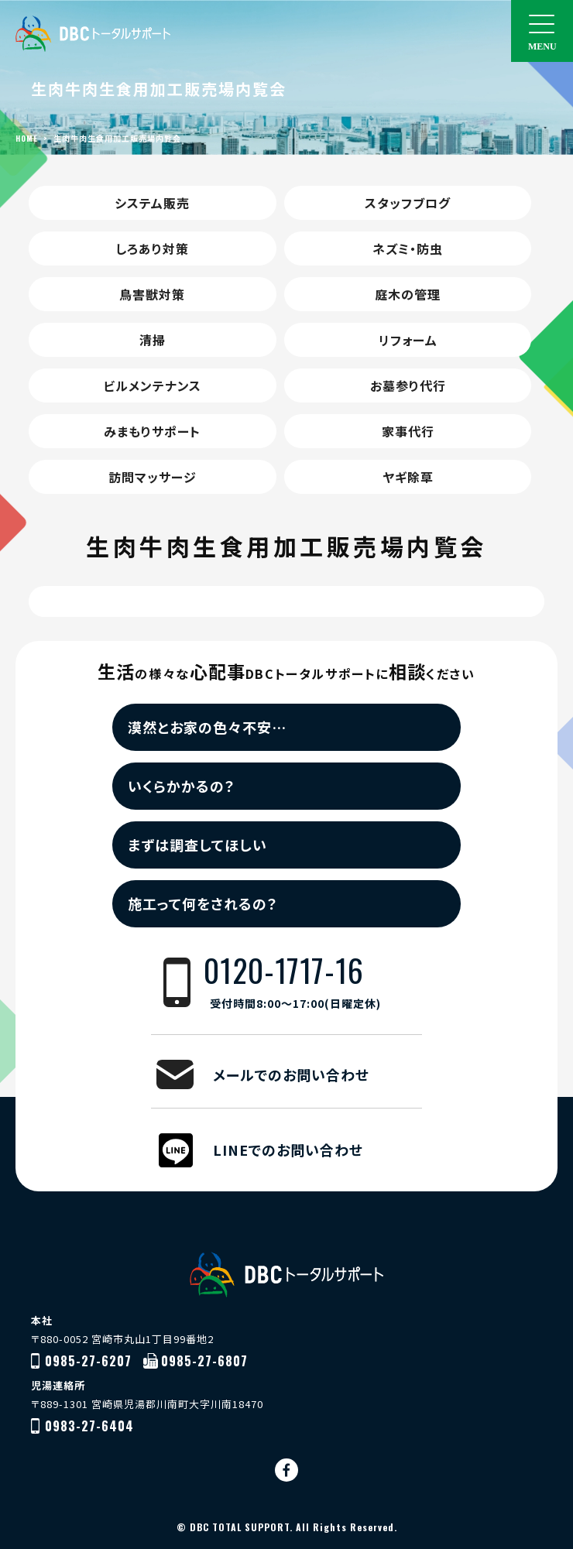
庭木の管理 (408, 294)
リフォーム (408, 340)
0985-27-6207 (88, 1361)
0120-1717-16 (313, 982)
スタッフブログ (408, 203)
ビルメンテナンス (152, 385)
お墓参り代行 (408, 385)
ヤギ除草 (408, 477)
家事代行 (408, 431)
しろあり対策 (152, 248)
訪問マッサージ (152, 477)
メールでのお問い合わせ (291, 1074)
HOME (26, 138)
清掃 (152, 340)
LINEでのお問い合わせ (288, 1149)
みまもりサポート (152, 431)
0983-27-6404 (89, 1426)
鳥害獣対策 (152, 294)
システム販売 (152, 203)
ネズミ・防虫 (407, 248)
